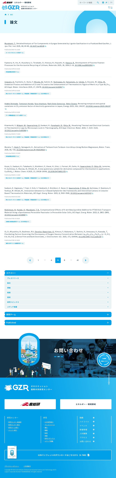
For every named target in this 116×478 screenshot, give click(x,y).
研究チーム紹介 (13, 427)
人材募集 (83, 433)
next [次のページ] (85, 260)
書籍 (9, 288)
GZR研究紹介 (49, 422)
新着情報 (83, 429)
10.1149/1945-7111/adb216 (90, 236)
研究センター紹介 (14, 425)
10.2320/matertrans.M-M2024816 (30, 149)
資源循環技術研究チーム (12, 72)
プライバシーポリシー (12, 466)
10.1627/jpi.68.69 (37, 46)
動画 (81, 417)
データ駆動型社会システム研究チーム (16, 115)
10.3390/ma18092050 (84, 65)
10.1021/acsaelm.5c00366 (15, 130)
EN (111, 2)
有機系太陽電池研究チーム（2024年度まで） (18, 221)
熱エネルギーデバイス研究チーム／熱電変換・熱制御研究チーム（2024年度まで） (28, 93)
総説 (9, 292)
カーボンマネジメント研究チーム (14, 52)
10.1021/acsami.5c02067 (52, 87)
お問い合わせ (85, 441)
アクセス (83, 437)
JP (106, 2)
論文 (9, 283)
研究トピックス (13, 302)
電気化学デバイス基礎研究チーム (14, 243)
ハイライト (84, 421)
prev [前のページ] (30, 260)
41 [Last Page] (78, 260)
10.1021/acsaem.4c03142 (80, 193)
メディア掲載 (12, 307)
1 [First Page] (38, 260)
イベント (83, 425)
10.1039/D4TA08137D (57, 171)
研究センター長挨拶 (14, 422)
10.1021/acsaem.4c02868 (15, 215)
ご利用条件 (27, 466)
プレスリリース (13, 278)
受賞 (9, 297)
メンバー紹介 (12, 430)
